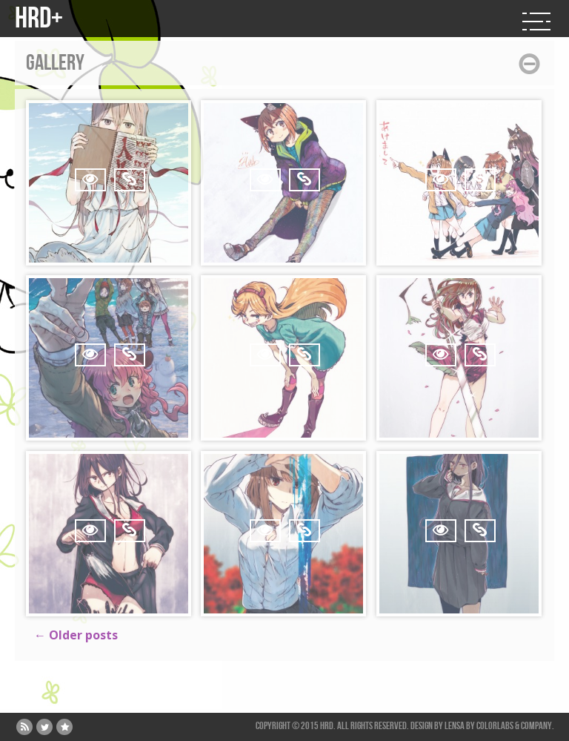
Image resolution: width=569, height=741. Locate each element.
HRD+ (39, 18)
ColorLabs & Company (514, 725)
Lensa (455, 725)
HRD (326, 725)
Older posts (76, 635)
